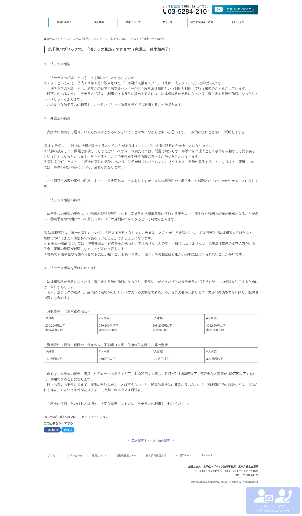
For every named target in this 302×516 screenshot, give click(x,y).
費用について (133, 22)
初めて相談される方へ (203, 22)
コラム (77, 38)
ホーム (49, 38)
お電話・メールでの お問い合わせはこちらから (273, 500)
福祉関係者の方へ (126, 455)
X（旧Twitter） (183, 455)
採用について (99, 455)
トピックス (238, 22)
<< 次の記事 (136, 440)
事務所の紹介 (64, 22)
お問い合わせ (74, 455)
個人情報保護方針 (156, 455)
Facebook (52, 429)
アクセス (167, 22)
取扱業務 (99, 22)
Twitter (68, 429)
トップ (151, 440)
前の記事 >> (166, 440)
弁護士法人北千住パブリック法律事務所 (84, 9)
